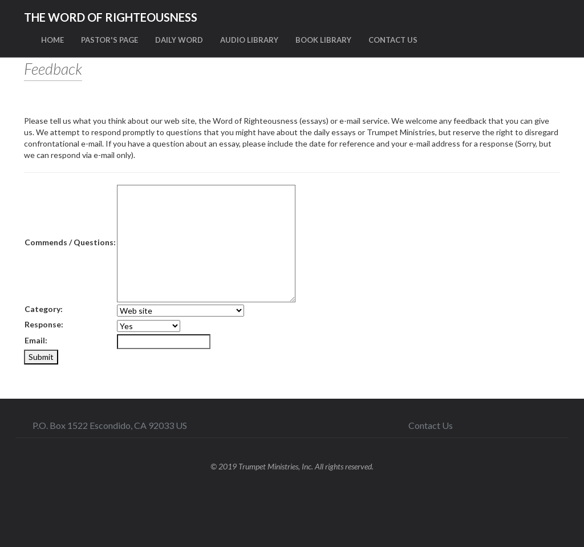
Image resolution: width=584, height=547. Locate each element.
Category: (44, 309)
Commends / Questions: (70, 242)
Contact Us (430, 425)
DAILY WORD (179, 39)
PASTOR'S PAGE (109, 39)
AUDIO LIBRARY (249, 39)
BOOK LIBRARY (323, 39)
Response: (44, 324)
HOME (52, 39)
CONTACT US (392, 39)
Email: (36, 340)
